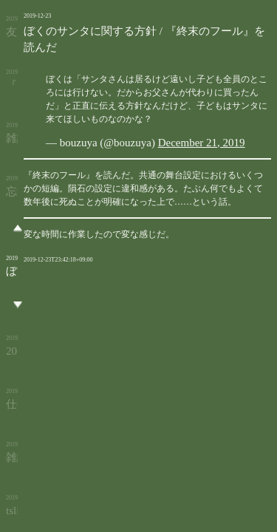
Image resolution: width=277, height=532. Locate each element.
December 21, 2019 (201, 143)
